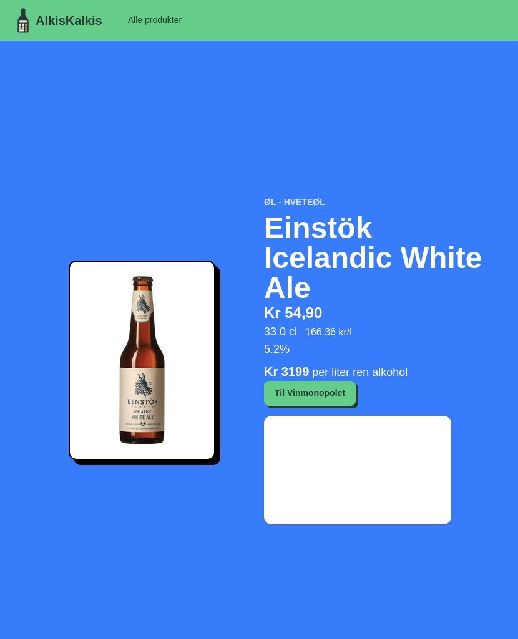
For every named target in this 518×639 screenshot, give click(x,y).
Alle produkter (155, 20)
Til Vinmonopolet (310, 393)
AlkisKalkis (56, 20)
